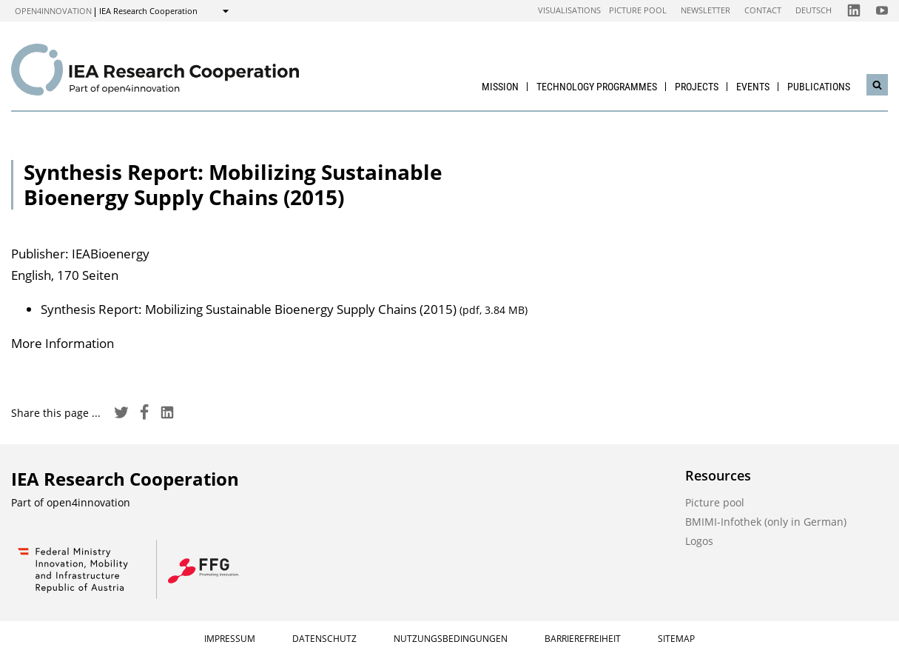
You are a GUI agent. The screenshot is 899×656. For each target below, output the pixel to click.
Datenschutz (324, 638)
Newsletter (705, 10)
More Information (62, 343)
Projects (696, 87)
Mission (500, 87)
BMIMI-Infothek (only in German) (765, 522)
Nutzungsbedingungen (451, 638)
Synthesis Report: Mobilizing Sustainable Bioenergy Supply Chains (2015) (284, 309)
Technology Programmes (596, 87)
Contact (762, 10)
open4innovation (53, 10)
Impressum (229, 638)
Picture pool (638, 10)
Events (753, 87)
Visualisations (569, 10)
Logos (699, 541)
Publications (818, 87)
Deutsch (813, 10)
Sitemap (676, 638)
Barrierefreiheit (583, 638)
